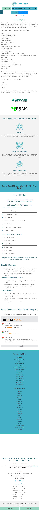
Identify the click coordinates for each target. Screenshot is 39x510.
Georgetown (19, 397)
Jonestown (19, 421)
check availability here (32, 466)
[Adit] (22, 346)
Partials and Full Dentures (19, 367)
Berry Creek (19, 429)
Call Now (10, 508)
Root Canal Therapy (19, 369)
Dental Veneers (19, 384)
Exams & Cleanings (19, 361)
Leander (19, 391)
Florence (19, 413)
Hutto (19, 417)
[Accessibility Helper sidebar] (1, 12)
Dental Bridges (19, 376)
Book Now (14, 12)
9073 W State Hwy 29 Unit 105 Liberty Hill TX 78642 (24, 8)
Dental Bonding (19, 374)
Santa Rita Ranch (19, 425)
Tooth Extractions (19, 363)
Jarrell (19, 415)
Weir (19, 423)
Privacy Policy (23, 503)
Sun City (19, 409)
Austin (19, 405)
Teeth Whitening (19, 382)
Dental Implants (19, 380)
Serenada (19, 403)
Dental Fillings (19, 365)
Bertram (19, 393)
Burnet (19, 399)
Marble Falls (19, 401)
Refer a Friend (23, 12)
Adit (25, 505)
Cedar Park (19, 395)
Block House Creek (19, 427)
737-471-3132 (6, 8)
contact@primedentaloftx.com (19, 475)
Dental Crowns (19, 378)
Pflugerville (19, 419)
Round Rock (19, 407)
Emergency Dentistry (19, 359)
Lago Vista (19, 411)
